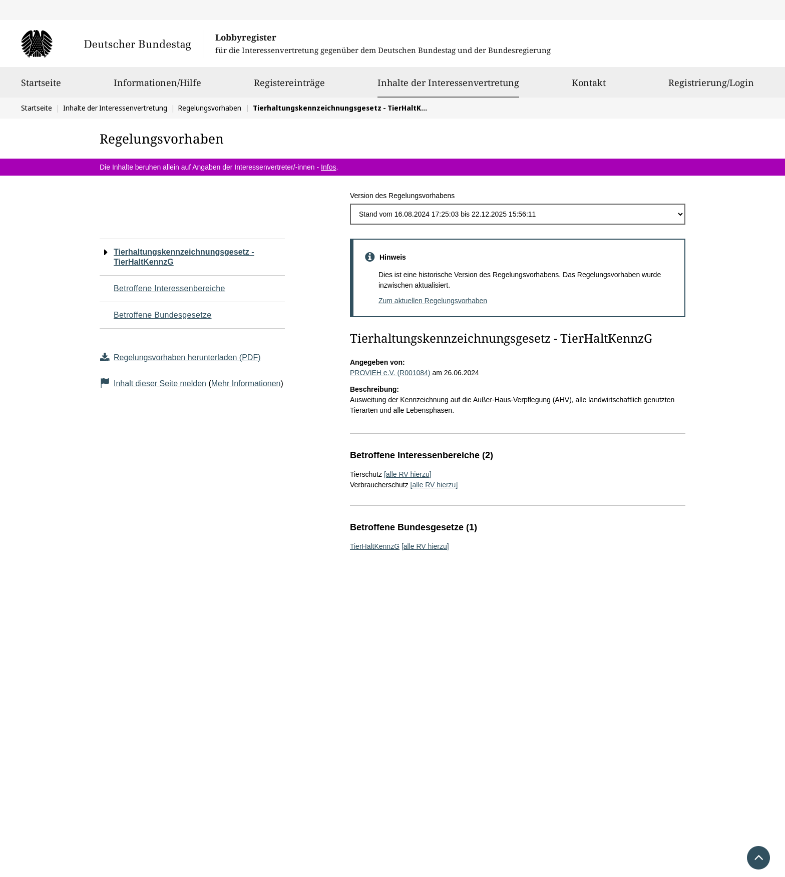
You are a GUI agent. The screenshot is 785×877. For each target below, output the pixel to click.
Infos (328, 167)
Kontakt (589, 87)
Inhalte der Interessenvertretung (448, 83)
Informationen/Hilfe (157, 87)
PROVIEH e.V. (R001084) (390, 373)
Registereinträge (289, 87)
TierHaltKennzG (375, 546)
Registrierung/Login (711, 87)
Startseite (41, 87)
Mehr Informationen (246, 383)
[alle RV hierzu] (408, 474)
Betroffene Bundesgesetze (163, 315)
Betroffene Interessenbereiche (169, 288)
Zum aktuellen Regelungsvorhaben (432, 301)
